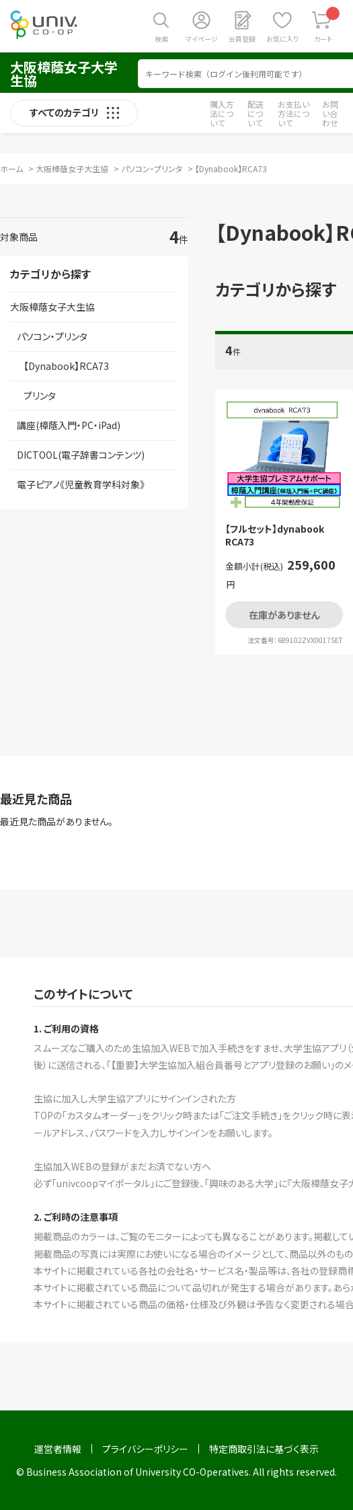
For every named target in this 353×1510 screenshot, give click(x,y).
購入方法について (222, 113)
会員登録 (242, 39)
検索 (161, 39)
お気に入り (282, 39)
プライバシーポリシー (145, 1449)
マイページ (202, 39)
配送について (255, 113)
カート (327, 25)
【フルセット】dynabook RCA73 (274, 536)
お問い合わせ (330, 113)
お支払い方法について (293, 113)
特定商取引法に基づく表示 (264, 1449)
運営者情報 (57, 1449)
